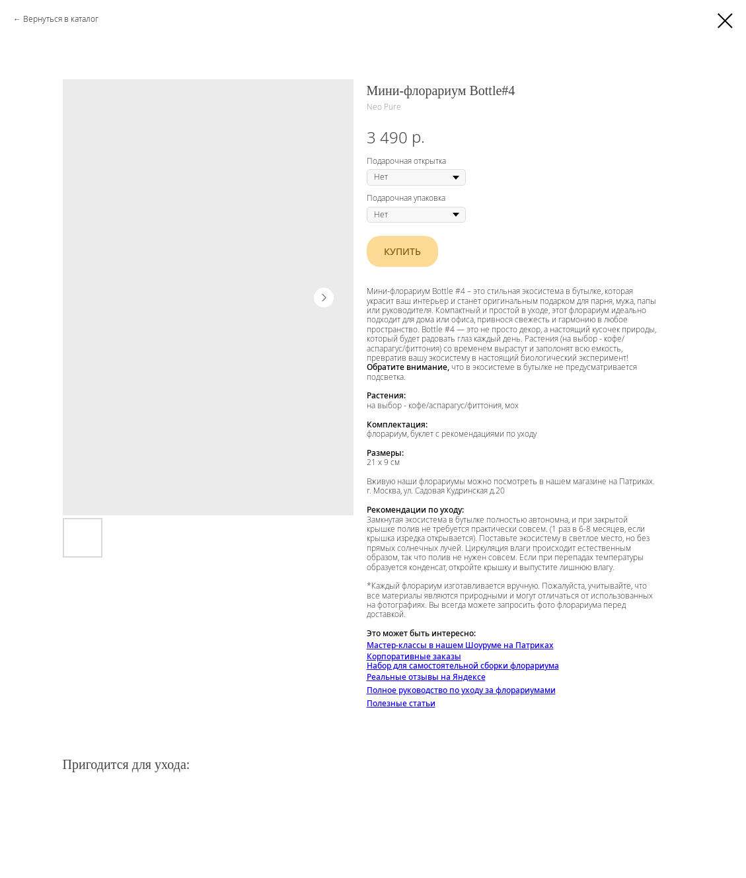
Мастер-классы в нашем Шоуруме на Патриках (460, 645)
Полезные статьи (401, 703)
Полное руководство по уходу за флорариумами (461, 690)
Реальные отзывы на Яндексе (426, 676)
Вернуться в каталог (60, 18)
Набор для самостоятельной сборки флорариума (463, 665)
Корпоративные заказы (414, 656)
